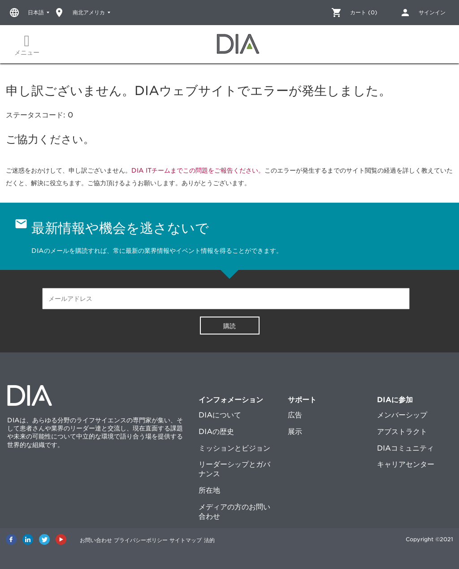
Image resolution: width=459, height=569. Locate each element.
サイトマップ (202, 539)
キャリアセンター (405, 464)
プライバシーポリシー (149, 539)
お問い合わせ (96, 539)
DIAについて (220, 415)
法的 (233, 539)
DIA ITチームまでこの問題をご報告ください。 (197, 170)
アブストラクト (402, 431)
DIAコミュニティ (405, 448)
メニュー (27, 44)
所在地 (209, 490)
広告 (295, 415)
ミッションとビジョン (234, 448)
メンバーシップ (402, 415)
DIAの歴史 (216, 431)
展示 (295, 431)
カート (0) (363, 12)
